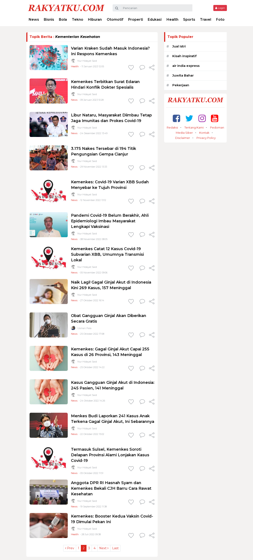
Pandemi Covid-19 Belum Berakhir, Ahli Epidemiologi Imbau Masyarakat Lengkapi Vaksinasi (110, 221)
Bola (63, 19)
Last (115, 548)
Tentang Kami (194, 127)
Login (220, 7)
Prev (69, 548)
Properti (135, 19)
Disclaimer (182, 138)
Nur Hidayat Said (87, 60)
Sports (189, 19)
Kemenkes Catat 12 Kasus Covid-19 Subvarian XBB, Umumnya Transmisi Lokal (107, 254)
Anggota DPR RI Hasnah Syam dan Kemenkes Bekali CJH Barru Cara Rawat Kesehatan (111, 488)
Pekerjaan (180, 85)
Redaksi (172, 127)
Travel (205, 19)
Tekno (77, 19)
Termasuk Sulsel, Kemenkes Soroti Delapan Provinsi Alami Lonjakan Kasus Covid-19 (110, 455)
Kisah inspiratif (184, 56)
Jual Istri (179, 46)
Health (172, 19)
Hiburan (95, 19)
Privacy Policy (206, 138)
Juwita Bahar (183, 75)
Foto (220, 19)
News (34, 19)
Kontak (204, 132)
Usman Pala (84, 328)
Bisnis (49, 19)
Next (103, 548)
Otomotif (115, 19)
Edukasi (155, 19)
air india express (186, 66)
